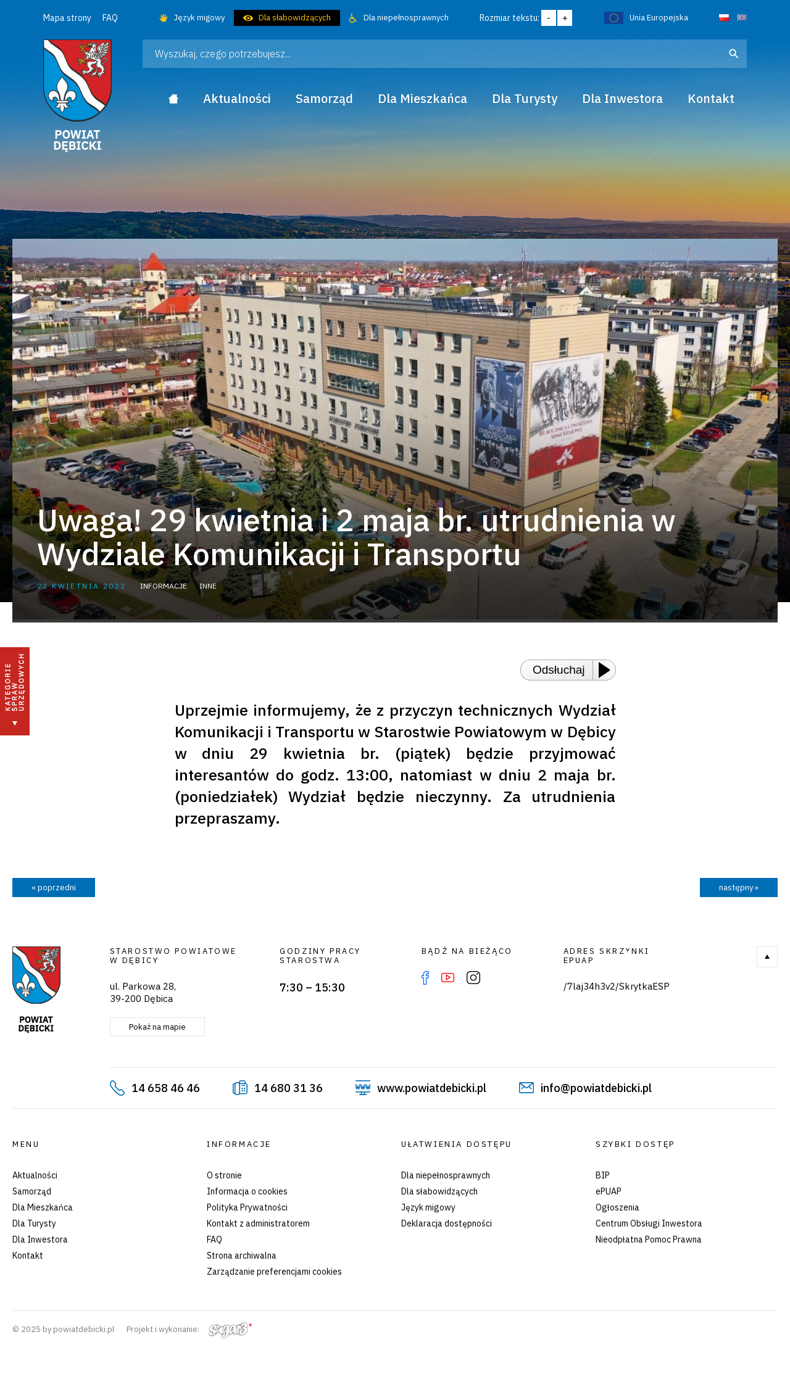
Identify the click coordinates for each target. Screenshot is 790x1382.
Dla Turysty (34, 1223)
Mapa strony (67, 17)
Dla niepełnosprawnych (406, 17)
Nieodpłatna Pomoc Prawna (649, 1239)
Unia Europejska (659, 17)
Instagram (473, 978)
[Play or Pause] (608, 670)
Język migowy (199, 17)
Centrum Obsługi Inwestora (649, 1223)
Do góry (767, 956)
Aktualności (34, 1175)
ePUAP (609, 1191)
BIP (603, 1175)
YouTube (447, 978)
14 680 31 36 (288, 1088)
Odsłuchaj (559, 669)
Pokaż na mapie (157, 1027)
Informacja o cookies (247, 1191)
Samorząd (31, 1191)
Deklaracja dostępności (446, 1223)
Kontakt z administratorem (258, 1223)
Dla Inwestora (40, 1239)
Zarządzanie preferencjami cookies (274, 1271)
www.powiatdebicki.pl (431, 1088)
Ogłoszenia (617, 1207)
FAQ (110, 17)
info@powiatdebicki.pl (596, 1088)
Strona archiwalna (241, 1255)
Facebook (425, 978)
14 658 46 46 (165, 1088)
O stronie (224, 1175)
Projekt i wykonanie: (189, 1329)
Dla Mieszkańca (42, 1207)
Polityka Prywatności (247, 1207)
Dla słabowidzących (295, 17)
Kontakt (27, 1255)
